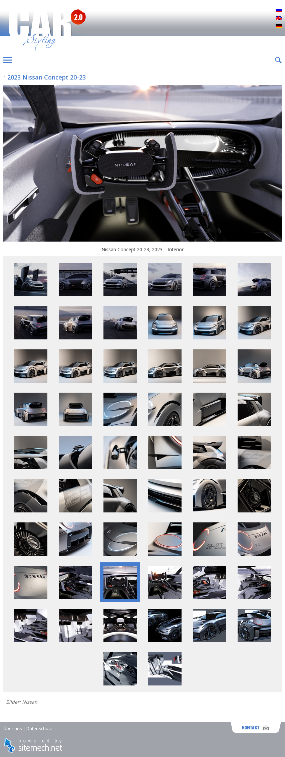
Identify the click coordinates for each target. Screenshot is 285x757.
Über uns (12, 728)
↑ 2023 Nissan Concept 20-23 (44, 77)
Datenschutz (39, 728)
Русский (279, 11)
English (279, 19)
